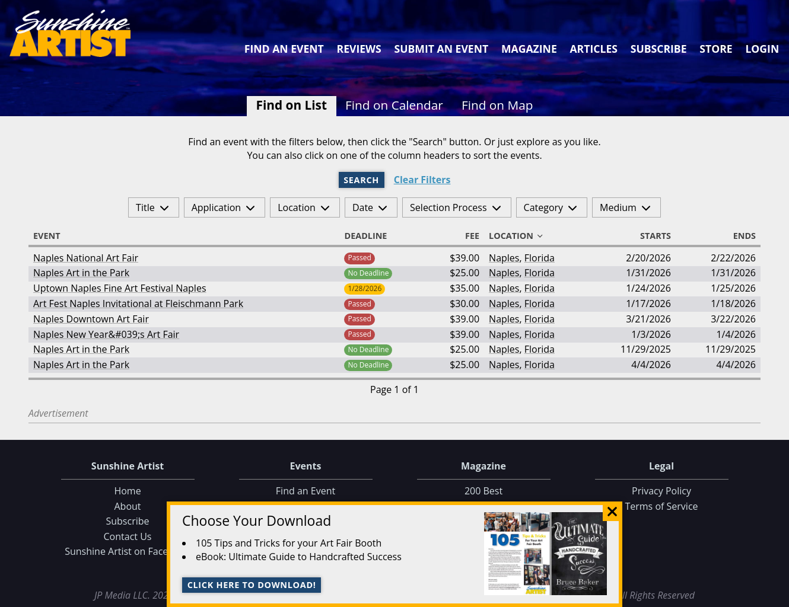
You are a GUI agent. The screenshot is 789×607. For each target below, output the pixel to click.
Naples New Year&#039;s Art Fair (106, 334)
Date (362, 207)
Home (127, 490)
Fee (466, 236)
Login (762, 48)
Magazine (529, 48)
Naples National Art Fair (85, 257)
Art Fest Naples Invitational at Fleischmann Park (138, 303)
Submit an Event (441, 48)
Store (715, 48)
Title (145, 207)
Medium (618, 207)
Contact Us (128, 536)
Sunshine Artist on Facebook (127, 551)
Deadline (370, 236)
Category (544, 207)
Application (216, 207)
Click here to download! (251, 584)
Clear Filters (422, 180)
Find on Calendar (394, 105)
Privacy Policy (661, 490)
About (127, 506)
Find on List (291, 105)
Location (297, 207)
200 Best (483, 490)
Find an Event (284, 48)
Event (52, 236)
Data (775, 595)
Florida (539, 257)
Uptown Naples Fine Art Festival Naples (119, 288)
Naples (504, 257)
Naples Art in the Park (81, 272)
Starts (650, 236)
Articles (593, 48)
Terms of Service (661, 506)
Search (361, 180)
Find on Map (497, 105)
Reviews (359, 48)
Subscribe (659, 48)
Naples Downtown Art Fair (91, 318)
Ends (739, 236)
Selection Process (448, 207)
